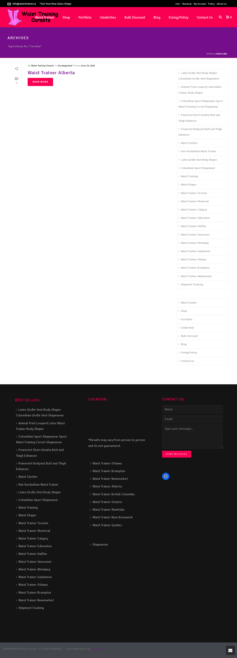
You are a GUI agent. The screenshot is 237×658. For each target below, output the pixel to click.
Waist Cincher (188, 143)
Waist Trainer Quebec (106, 525)
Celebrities (108, 17)
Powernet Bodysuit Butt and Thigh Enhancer (200, 131)
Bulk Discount (134, 17)
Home (209, 54)
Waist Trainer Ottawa (192, 259)
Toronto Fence (72, 652)
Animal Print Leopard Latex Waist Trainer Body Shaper (199, 89)
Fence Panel (47, 652)
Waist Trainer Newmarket (195, 276)
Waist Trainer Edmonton (194, 218)
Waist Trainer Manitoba (107, 510)
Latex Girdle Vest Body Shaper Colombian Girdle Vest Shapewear (198, 75)
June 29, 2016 (88, 65)
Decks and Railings (177, 649)
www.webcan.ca (98, 649)
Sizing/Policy (178, 17)
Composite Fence (131, 649)
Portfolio (84, 17)
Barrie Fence (59, 652)
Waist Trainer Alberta (51, 73)
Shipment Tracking (190, 284)
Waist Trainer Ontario (106, 502)
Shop (66, 17)
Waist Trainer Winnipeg (193, 243)
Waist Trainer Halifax (192, 226)
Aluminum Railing (196, 649)
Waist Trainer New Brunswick (111, 517)
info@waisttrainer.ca (24, 3)
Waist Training (188, 176)
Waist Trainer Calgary (192, 209)
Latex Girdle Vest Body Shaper (197, 159)
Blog (156, 17)
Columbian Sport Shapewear (196, 168)
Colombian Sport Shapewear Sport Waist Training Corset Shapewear (200, 103)
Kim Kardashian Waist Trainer (197, 151)
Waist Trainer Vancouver (194, 234)
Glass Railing (213, 649)
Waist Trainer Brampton (194, 267)
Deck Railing (160, 649)
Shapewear (99, 545)
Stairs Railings (115, 649)
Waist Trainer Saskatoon (194, 251)
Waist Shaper (187, 184)
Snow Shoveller (146, 649)
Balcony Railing (33, 652)
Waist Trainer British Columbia (112, 494)
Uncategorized (64, 65)
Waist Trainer (187, 302)
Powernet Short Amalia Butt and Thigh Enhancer (199, 117)
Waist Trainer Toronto (192, 193)
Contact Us (205, 17)
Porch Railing (18, 652)
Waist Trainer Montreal (193, 201)
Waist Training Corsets (42, 65)
